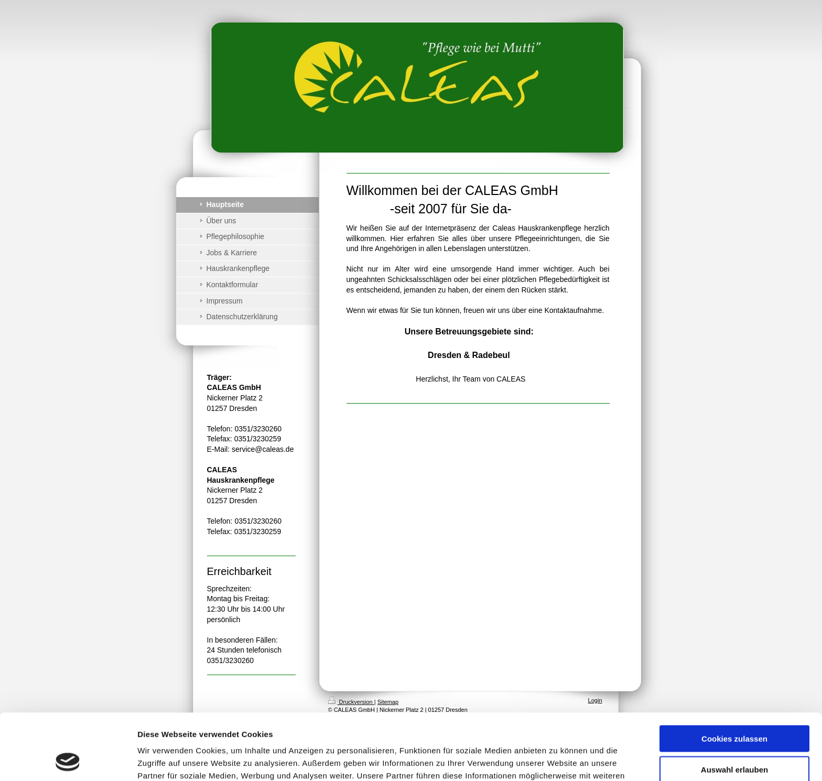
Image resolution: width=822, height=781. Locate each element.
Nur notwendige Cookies (734, 737)
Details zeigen (557, 760)
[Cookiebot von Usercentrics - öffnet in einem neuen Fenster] (68, 760)
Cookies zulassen (734, 676)
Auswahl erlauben (734, 707)
